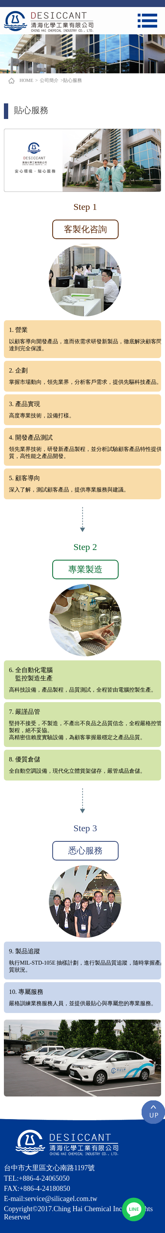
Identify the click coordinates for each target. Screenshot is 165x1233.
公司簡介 (49, 80)
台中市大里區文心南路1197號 (49, 1168)
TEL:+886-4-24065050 (36, 1178)
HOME (26, 80)
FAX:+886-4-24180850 (37, 1188)
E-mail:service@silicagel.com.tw (51, 1199)
